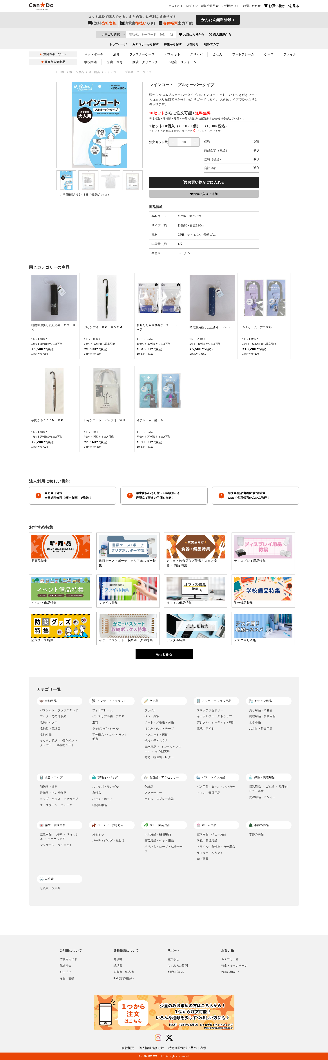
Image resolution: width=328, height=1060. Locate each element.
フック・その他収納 (53, 716)
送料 (102, 24)
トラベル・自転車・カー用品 (216, 846)
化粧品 (149, 786)
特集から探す (173, 45)
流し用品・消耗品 (261, 710)
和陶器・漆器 (49, 786)
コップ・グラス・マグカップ (59, 799)
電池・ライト (205, 728)
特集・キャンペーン (234, 965)
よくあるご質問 (177, 965)
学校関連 (90, 62)
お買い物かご (230, 972)
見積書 (118, 959)
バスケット (172, 54)
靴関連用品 (99, 805)
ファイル (290, 54)
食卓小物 (255, 722)
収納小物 (46, 734)
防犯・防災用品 (207, 840)
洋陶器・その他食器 (53, 792)
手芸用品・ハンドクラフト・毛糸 (111, 737)
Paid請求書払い (124, 978)
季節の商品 (256, 834)
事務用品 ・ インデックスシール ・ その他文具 (163, 749)
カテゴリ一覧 (230, 959)
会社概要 (127, 1048)
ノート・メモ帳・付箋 (159, 722)
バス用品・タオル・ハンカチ (216, 786)
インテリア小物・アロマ (108, 716)
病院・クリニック (145, 62)
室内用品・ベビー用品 (211, 834)
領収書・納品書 (124, 972)
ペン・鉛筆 (152, 716)
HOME (61, 72)
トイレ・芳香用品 (208, 792)
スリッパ (196, 54)
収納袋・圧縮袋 (50, 728)
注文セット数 (174, 142)
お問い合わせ (252, 6)
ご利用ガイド (230, 6)
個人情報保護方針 (151, 1048)
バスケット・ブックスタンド (59, 710)
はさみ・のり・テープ (159, 728)
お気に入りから (217, 35)
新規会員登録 (210, 6)
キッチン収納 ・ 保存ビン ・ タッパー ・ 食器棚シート (59, 743)
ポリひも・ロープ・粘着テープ (164, 849)
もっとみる (164, 654)
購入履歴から (245, 35)
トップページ (118, 45)
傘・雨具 (94, 72)
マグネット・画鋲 (156, 734)
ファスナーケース (142, 54)
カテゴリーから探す (145, 45)
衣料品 (96, 792)
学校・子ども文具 (156, 740)
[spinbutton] (184, 142)
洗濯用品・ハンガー (262, 797)
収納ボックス (49, 722)
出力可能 (176, 24)
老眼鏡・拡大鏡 (50, 888)
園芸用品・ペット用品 (159, 840)
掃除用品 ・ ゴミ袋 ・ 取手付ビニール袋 (268, 789)
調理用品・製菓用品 (262, 716)
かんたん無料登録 (216, 21)
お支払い (66, 972)
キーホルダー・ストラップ (214, 716)
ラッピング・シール (105, 728)
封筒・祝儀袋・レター (159, 757)
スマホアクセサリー (210, 710)
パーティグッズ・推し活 (108, 840)
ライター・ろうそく (210, 852)
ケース (269, 54)
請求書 (118, 965)
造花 (95, 722)
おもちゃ (98, 834)
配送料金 (66, 965)
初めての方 (211, 45)
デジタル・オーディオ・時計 (216, 722)
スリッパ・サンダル (105, 786)
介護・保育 (115, 62)
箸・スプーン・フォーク (56, 805)
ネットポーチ (93, 54)
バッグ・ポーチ (102, 799)
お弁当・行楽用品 (261, 728)
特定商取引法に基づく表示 (188, 1048)
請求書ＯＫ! (137, 24)
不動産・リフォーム (182, 62)
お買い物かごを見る (281, 7)
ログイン (192, 6)
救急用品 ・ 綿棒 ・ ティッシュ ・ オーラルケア (59, 836)
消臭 (116, 54)
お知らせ (193, 45)
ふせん (217, 54)
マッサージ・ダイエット (56, 845)
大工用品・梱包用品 (158, 834)
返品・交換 (67, 978)
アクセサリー (153, 792)
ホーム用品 (77, 72)
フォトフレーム (243, 54)
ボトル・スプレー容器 (159, 799)
